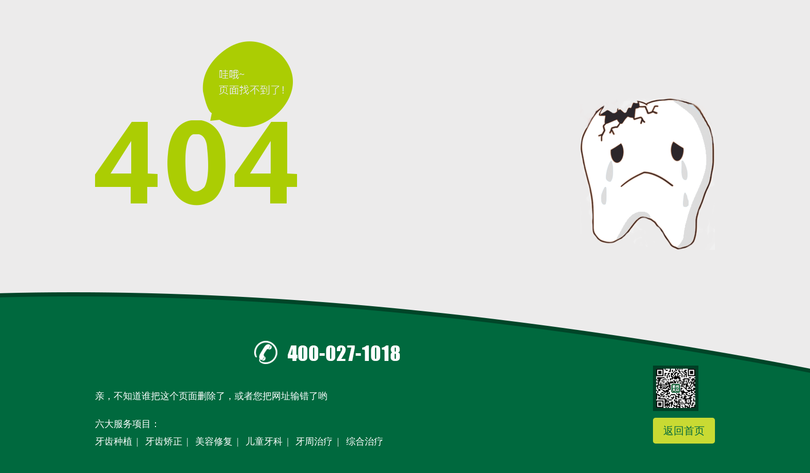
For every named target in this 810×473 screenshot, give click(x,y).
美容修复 (213, 441)
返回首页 (684, 430)
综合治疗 (364, 441)
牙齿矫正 (163, 441)
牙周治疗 (314, 441)
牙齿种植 (113, 441)
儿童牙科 (264, 441)
